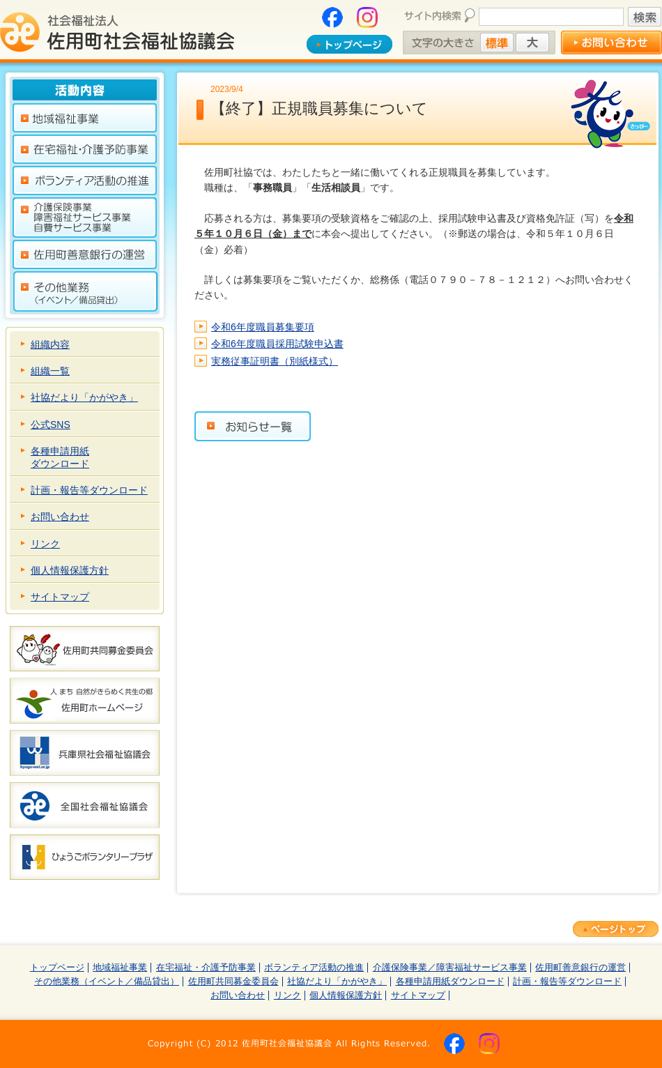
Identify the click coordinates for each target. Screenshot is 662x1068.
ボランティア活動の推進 (314, 967)
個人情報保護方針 (70, 570)
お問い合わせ (60, 516)
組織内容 (50, 344)
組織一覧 (50, 370)
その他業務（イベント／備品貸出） (106, 981)
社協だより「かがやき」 (84, 397)
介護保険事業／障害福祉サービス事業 (450, 967)
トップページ (57, 967)
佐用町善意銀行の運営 (580, 967)
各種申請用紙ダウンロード (60, 457)
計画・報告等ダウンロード (89, 490)
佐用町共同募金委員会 (233, 981)
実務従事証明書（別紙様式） (274, 361)
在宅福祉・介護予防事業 (206, 967)
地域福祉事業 (120, 967)
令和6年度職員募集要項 (262, 327)
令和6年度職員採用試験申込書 (277, 343)
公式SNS (50, 424)
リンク (45, 543)
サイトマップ (60, 596)
